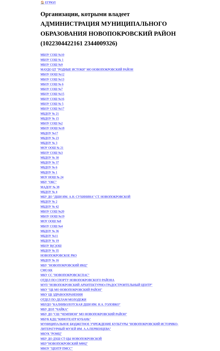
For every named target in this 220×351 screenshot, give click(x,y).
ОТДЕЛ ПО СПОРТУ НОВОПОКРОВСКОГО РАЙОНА (78, 280)
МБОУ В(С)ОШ (51, 245)
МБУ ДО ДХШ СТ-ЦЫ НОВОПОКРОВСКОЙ (71, 338)
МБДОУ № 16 (50, 260)
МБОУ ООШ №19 (53, 216)
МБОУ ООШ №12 (53, 74)
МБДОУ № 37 (50, 162)
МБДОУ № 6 (49, 167)
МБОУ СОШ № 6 (52, 84)
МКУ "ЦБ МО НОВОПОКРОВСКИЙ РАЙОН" (71, 289)
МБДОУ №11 (49, 235)
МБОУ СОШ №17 (52, 108)
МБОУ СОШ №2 (52, 123)
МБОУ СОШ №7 (52, 89)
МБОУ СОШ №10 (52, 54)
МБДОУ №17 (49, 133)
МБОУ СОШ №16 (52, 99)
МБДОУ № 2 (49, 201)
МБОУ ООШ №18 (53, 128)
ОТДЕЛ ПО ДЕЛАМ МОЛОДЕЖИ (63, 299)
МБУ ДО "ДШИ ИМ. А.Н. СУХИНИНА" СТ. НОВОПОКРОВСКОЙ (86, 196)
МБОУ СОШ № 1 (52, 59)
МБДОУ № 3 (49, 143)
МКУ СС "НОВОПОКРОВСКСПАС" (65, 275)
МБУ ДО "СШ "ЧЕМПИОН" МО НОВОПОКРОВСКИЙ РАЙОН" (84, 314)
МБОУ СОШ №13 (52, 79)
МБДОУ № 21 (50, 113)
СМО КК (47, 270)
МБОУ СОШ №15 (52, 93)
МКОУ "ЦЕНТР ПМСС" (57, 348)
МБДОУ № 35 (50, 250)
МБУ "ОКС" (49, 182)
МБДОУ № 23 (50, 138)
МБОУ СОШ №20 (52, 211)
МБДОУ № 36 (50, 231)
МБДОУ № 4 (49, 192)
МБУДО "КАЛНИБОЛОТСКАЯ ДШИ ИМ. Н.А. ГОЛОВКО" (81, 304)
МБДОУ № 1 (49, 172)
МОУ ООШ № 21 (52, 147)
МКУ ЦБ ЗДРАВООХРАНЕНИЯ (62, 294)
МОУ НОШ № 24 (52, 177)
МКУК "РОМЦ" (51, 333)
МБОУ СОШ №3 (52, 152)
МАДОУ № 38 (50, 187)
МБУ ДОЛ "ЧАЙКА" (54, 309)
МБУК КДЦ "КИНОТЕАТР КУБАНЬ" (66, 319)
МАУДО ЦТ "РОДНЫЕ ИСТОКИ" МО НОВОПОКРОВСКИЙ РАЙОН (87, 69)
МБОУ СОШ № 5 (52, 103)
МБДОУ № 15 (50, 118)
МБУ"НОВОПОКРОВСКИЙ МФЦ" (64, 343)
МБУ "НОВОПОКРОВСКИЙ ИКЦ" (64, 265)
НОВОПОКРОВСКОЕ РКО (59, 255)
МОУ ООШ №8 (51, 221)
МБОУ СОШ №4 (52, 226)
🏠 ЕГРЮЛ (48, 2)
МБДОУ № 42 (50, 206)
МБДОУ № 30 (50, 157)
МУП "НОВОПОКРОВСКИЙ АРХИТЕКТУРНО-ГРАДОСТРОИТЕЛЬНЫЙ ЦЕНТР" (96, 284)
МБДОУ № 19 (50, 240)
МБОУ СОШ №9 (52, 64)
